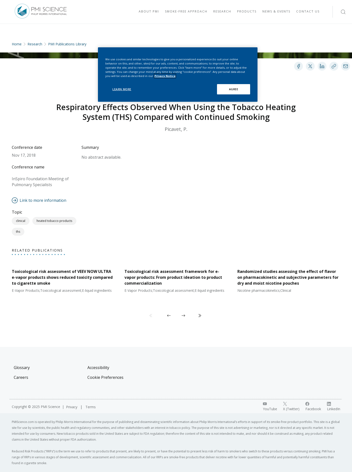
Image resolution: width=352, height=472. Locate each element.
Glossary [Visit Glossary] (22, 367)
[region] (177, 74)
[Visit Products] (247, 12)
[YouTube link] (270, 406)
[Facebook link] (313, 406)
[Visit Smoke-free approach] (186, 12)
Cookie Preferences (105, 377)
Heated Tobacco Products (54, 221)
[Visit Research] (222, 12)
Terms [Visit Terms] (90, 407)
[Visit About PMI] (149, 12)
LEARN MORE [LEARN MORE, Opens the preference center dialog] (121, 89)
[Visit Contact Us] (308, 12)
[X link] (291, 406)
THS (18, 232)
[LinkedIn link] (333, 406)
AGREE (233, 89)
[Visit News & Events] (276, 12)
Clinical (20, 221)
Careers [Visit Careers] (21, 377)
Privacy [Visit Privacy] (72, 407)
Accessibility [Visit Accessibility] (98, 367)
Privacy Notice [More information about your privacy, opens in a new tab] (165, 76)
